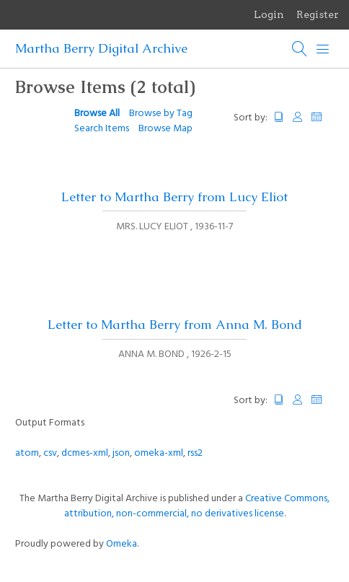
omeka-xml (158, 453)
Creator (298, 117)
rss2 (195, 453)
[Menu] (323, 49)
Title (279, 117)
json (121, 453)
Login (269, 14)
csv (50, 453)
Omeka (121, 544)
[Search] (300, 49)
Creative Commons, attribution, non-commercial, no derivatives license (197, 506)
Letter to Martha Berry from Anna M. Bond (175, 324)
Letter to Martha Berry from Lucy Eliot (174, 197)
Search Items (101, 128)
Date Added (323, 117)
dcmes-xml (84, 453)
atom (27, 453)
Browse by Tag (161, 113)
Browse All (97, 113)
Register (317, 14)
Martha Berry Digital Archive (101, 48)
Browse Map (165, 128)
